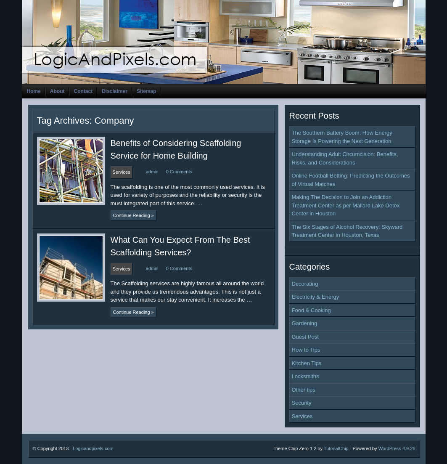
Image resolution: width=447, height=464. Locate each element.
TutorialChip (336, 448)
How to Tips (306, 350)
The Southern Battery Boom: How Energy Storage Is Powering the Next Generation (342, 137)
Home (34, 91)
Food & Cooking (311, 310)
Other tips (303, 390)
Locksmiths (305, 376)
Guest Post (305, 337)
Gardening (304, 323)
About (57, 91)
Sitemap (146, 91)
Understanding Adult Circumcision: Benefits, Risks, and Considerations (345, 158)
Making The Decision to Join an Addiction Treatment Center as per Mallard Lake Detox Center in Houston (346, 205)
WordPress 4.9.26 (396, 448)
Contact (83, 91)
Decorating (305, 284)
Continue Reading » (133, 215)
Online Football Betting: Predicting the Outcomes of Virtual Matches (351, 179)
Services (302, 416)
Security (302, 403)
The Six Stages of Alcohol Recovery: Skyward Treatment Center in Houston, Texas (347, 231)
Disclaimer (114, 91)
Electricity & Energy (315, 297)
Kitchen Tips (307, 363)
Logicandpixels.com (93, 448)
